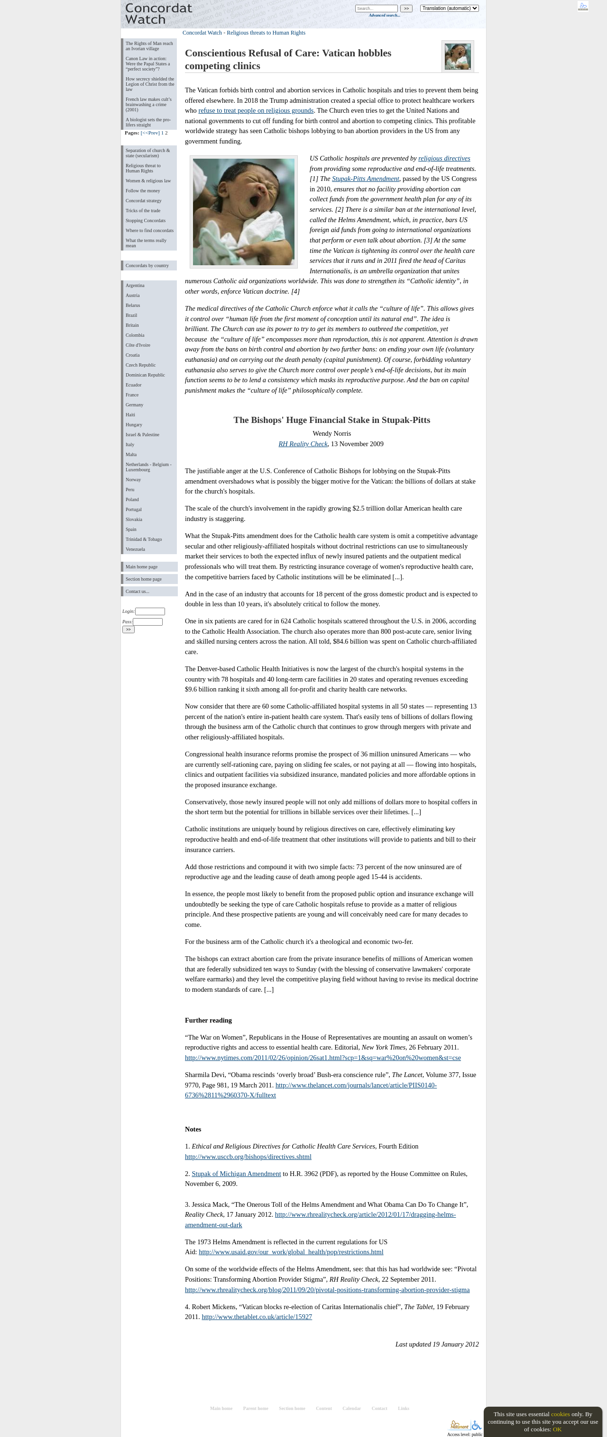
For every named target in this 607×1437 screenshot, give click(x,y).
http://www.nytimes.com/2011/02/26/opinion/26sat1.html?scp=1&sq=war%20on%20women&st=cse (323, 1057)
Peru (130, 489)
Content (324, 1408)
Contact (379, 1408)
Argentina (135, 285)
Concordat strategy (144, 200)
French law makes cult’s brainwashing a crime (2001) (149, 104)
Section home (292, 1408)
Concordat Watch (202, 32)
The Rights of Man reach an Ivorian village (149, 46)
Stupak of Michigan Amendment (236, 1173)
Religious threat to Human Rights (143, 168)
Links (403, 1408)
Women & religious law (148, 180)
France (132, 394)
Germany (134, 404)
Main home (221, 1408)
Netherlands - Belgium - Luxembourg (149, 467)
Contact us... (137, 591)
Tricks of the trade (143, 210)
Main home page (141, 566)
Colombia (135, 335)
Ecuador (133, 384)
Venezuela (135, 549)
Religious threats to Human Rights (266, 32)
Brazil (131, 315)
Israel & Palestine (142, 434)
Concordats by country (147, 265)
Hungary (134, 424)
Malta (131, 454)
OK (557, 1429)
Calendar (351, 1408)
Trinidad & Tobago (144, 539)
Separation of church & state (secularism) (148, 153)
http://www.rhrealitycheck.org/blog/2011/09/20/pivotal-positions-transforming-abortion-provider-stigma (327, 1289)
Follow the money (143, 190)
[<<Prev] (150, 132)
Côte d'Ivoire (138, 345)
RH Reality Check (303, 444)
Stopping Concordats (146, 220)
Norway (133, 479)
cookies (560, 1414)
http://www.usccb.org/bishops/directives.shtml (248, 1156)
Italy (130, 444)
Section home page (144, 579)
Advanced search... (384, 15)
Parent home (255, 1408)
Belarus (133, 305)
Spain (131, 529)
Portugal (134, 509)
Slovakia (134, 519)
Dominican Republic (145, 374)
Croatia (132, 355)
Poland (132, 499)
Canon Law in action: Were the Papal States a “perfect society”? (148, 64)
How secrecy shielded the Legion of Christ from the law (150, 84)
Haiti (130, 414)
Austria (132, 295)
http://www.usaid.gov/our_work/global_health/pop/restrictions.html (291, 1252)
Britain (132, 325)
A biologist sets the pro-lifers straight (148, 122)
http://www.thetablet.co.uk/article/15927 (257, 1316)
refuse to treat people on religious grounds (255, 110)
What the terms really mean (146, 243)
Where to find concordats (150, 230)
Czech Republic (141, 365)
